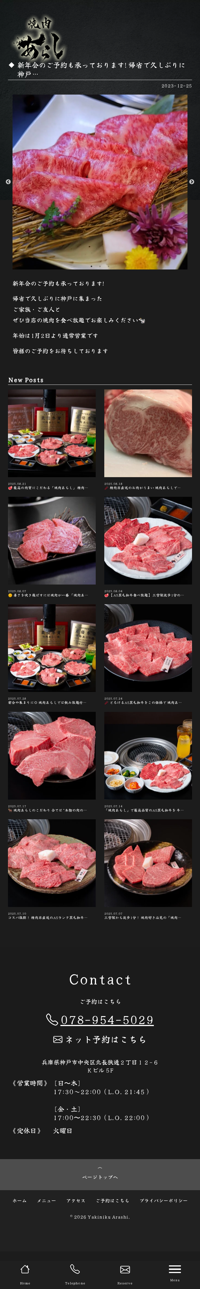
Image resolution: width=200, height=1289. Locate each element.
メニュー (46, 1237)
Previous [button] (8, 182)
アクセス (75, 1237)
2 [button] (100, 266)
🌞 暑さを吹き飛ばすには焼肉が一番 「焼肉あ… (52, 557)
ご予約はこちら (112, 1237)
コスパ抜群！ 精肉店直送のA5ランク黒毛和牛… (52, 901)
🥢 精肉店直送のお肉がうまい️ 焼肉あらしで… (148, 443)
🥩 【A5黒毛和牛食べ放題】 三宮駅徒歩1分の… (148, 557)
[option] (100, 182)
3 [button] (108, 266)
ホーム (19, 1237)
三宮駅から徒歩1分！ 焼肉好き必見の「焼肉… (148, 901)
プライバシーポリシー (163, 1237)
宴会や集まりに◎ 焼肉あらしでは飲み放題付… (52, 672)
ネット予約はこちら (100, 1073)
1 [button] (91, 266)
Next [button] (192, 182)
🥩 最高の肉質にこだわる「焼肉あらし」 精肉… (52, 443)
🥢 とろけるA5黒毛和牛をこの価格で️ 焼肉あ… (148, 672)
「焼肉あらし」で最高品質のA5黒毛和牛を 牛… (148, 786)
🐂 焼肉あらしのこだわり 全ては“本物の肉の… (52, 786)
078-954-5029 (100, 1053)
